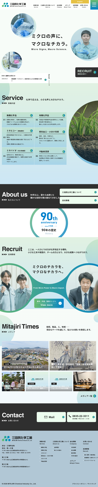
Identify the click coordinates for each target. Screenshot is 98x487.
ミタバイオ (44, 458)
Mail (49, 417)
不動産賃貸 (44, 461)
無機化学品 (44, 447)
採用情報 (75, 6)
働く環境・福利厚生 (89, 455)
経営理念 (73, 453)
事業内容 (36, 6)
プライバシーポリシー (79, 484)
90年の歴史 (74, 456)
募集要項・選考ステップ (91, 457)
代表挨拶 (73, 447)
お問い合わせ (84, 6)
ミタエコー (44, 453)
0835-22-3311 (11, 453)
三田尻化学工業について (48, 6)
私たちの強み (57, 450)
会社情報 (59, 6)
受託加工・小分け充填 (47, 456)
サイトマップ (92, 484)
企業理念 (56, 447)
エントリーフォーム (89, 460)
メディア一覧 (86, 396)
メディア (67, 6)
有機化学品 (44, 450)
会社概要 (73, 450)
